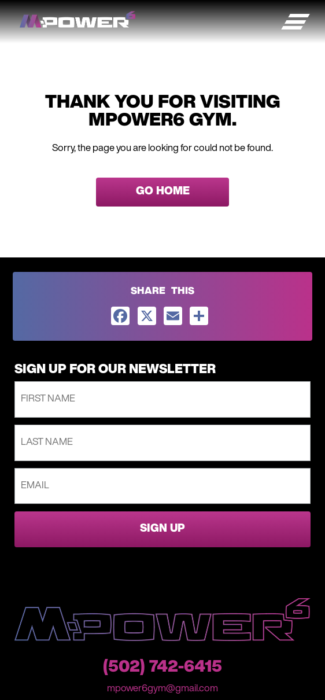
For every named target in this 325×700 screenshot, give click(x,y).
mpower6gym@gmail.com (162, 689)
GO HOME (163, 191)
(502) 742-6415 (162, 668)
